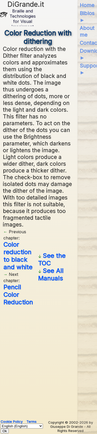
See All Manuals (50, 274)
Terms (31, 421)
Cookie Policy (12, 421)
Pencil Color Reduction (18, 294)
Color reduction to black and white (17, 256)
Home (87, 5)
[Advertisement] (48, 360)
